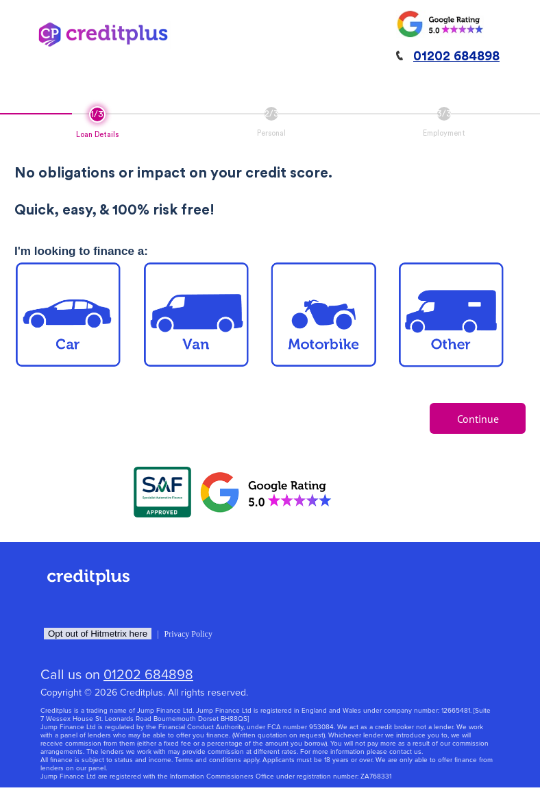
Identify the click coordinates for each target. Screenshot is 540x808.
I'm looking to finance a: (81, 251)
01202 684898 (456, 56)
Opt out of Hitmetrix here (97, 633)
